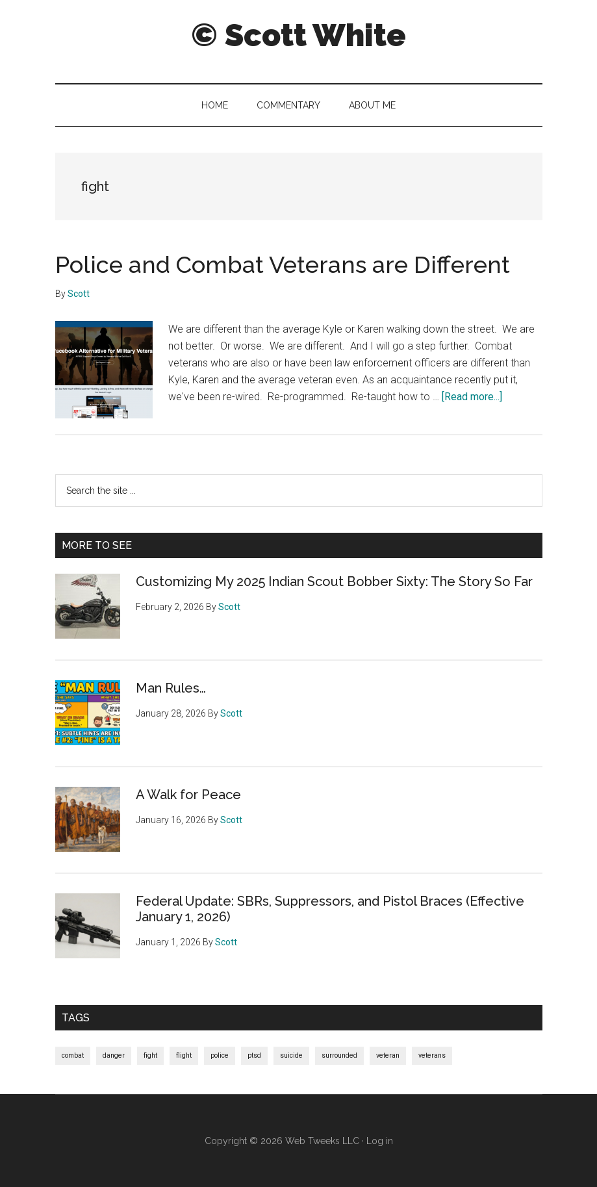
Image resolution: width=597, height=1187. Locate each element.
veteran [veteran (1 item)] (388, 1055)
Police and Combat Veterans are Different (282, 264)
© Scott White (298, 35)
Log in (379, 1141)
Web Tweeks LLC (322, 1141)
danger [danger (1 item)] (114, 1055)
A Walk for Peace (188, 794)
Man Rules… (171, 688)
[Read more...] (472, 396)
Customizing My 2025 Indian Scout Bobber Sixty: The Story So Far (334, 581)
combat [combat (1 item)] (73, 1055)
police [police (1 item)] (219, 1055)
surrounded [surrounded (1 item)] (339, 1055)
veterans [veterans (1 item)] (432, 1055)
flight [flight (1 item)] (184, 1055)
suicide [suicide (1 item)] (291, 1055)
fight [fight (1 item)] (150, 1055)
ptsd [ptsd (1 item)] (254, 1055)
